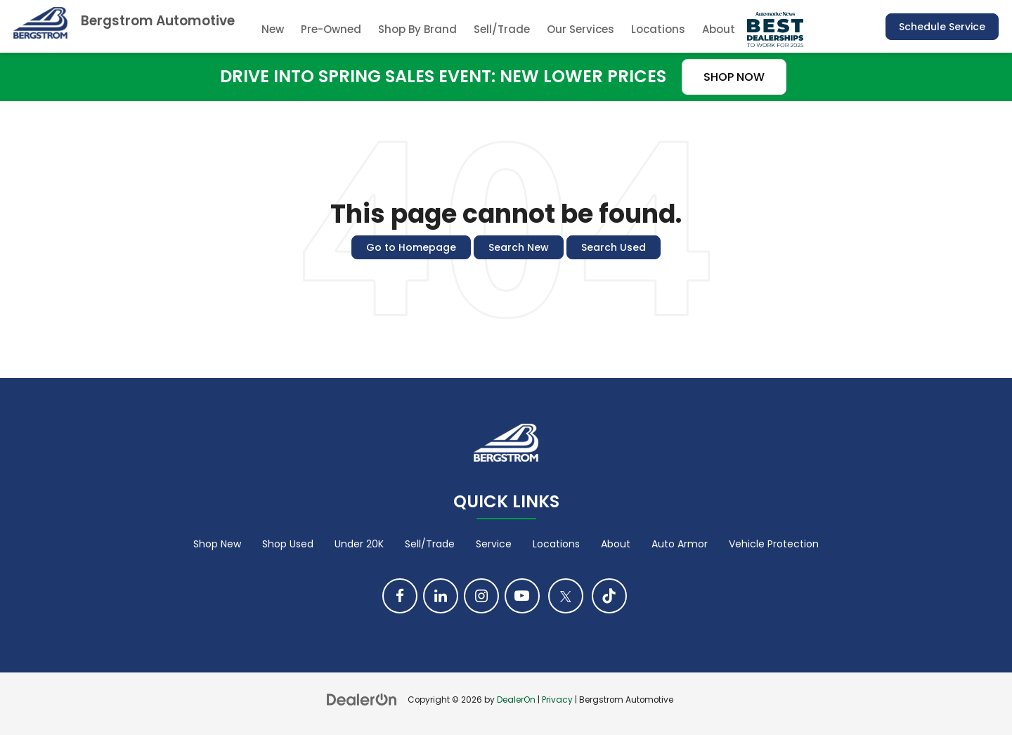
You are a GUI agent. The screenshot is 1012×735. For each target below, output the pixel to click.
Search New (518, 247)
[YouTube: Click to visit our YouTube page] (522, 595)
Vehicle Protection (774, 544)
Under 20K (359, 544)
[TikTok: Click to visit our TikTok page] (609, 595)
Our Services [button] (580, 29)
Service (494, 544)
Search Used (613, 247)
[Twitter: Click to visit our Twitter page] (565, 595)
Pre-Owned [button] (331, 29)
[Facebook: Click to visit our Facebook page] (399, 595)
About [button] (718, 29)
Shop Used (287, 544)
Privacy (557, 699)
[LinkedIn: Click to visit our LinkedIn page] (440, 595)
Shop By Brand (417, 29)
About (615, 544)
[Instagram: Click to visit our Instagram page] (481, 595)
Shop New (217, 544)
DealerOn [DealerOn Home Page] (516, 699)
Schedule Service (942, 27)
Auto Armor (679, 544)
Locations (658, 29)
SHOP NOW (734, 77)
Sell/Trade (502, 29)
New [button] (272, 29)
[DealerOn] (362, 699)
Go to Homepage (411, 247)
